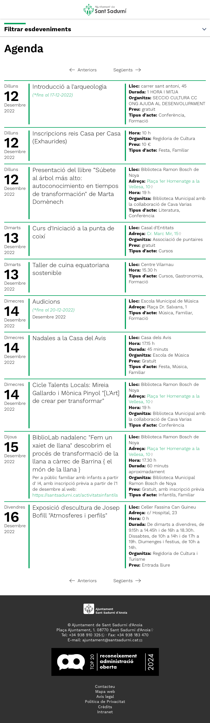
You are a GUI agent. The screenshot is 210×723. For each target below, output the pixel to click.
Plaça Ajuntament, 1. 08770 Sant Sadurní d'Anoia (103, 630)
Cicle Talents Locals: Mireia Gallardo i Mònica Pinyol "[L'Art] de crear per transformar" (76, 393)
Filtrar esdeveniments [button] (105, 29)
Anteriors (83, 70)
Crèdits (105, 707)
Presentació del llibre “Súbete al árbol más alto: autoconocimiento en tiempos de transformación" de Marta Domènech (75, 186)
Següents (127, 70)
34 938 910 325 (86, 635)
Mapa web (105, 692)
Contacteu (105, 687)
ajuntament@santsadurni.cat (110, 640)
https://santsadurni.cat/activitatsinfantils (75, 495)
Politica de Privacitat (105, 702)
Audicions (46, 302)
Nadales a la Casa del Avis (69, 338)
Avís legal (105, 697)
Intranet (105, 712)
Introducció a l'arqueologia (69, 87)
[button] (9, 11)
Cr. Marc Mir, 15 (162, 234)
